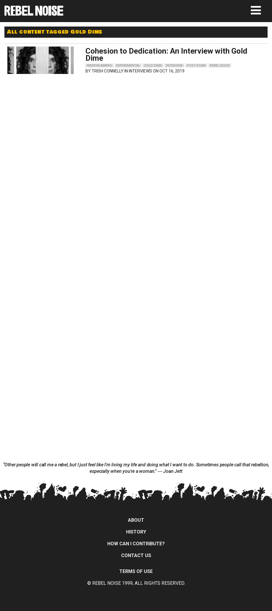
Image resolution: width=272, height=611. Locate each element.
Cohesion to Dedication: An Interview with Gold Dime (166, 54)
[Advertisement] (230, 114)
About (136, 520)
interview (174, 65)
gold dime (153, 65)
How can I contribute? (136, 543)
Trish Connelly (107, 71)
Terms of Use (136, 571)
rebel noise (220, 65)
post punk (196, 65)
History (136, 532)
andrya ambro (99, 65)
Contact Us (136, 555)
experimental (128, 65)
